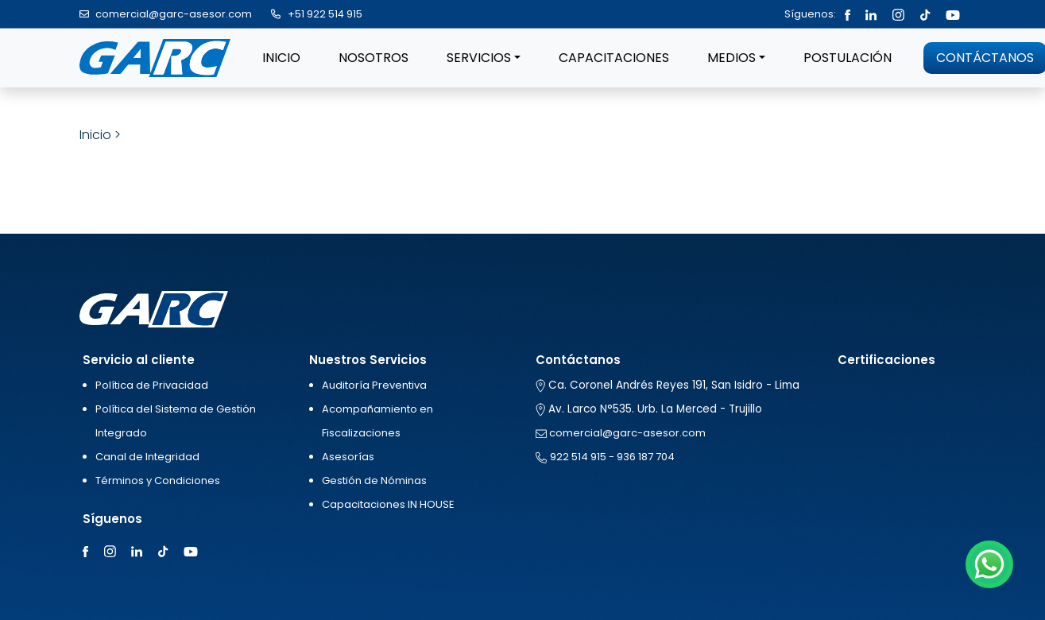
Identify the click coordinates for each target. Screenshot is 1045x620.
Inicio (95, 135)
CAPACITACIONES (614, 57)
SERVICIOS (479, 57)
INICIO (281, 57)
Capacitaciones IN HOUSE (388, 504)
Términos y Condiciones (157, 480)
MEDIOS (731, 57)
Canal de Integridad (147, 456)
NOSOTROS (373, 57)
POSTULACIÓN (847, 57)
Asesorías (348, 456)
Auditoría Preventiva (374, 385)
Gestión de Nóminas (374, 480)
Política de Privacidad (151, 385)
